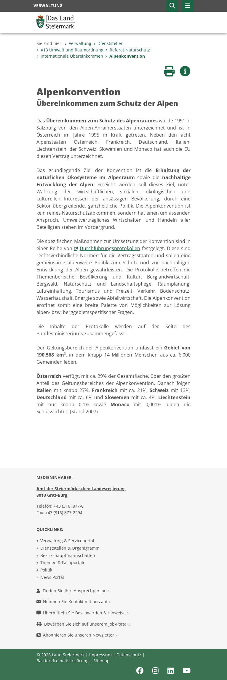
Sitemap (101, 660)
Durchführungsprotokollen (110, 248)
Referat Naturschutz (127, 50)
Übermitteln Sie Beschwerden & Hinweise (82, 613)
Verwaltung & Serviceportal (67, 540)
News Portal (52, 577)
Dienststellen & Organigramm (70, 548)
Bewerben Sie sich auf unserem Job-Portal (83, 624)
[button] (172, 6)
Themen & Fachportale (62, 562)
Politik (46, 570)
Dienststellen (108, 43)
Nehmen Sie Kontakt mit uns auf (73, 601)
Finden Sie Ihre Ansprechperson (73, 590)
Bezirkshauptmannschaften (67, 555)
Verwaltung (78, 43)
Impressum (100, 655)
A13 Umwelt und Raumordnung (69, 50)
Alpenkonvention (125, 56)
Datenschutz (128, 655)
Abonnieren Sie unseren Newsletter (76, 635)
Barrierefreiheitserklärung (62, 660)
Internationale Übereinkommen (69, 56)
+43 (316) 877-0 (69, 506)
